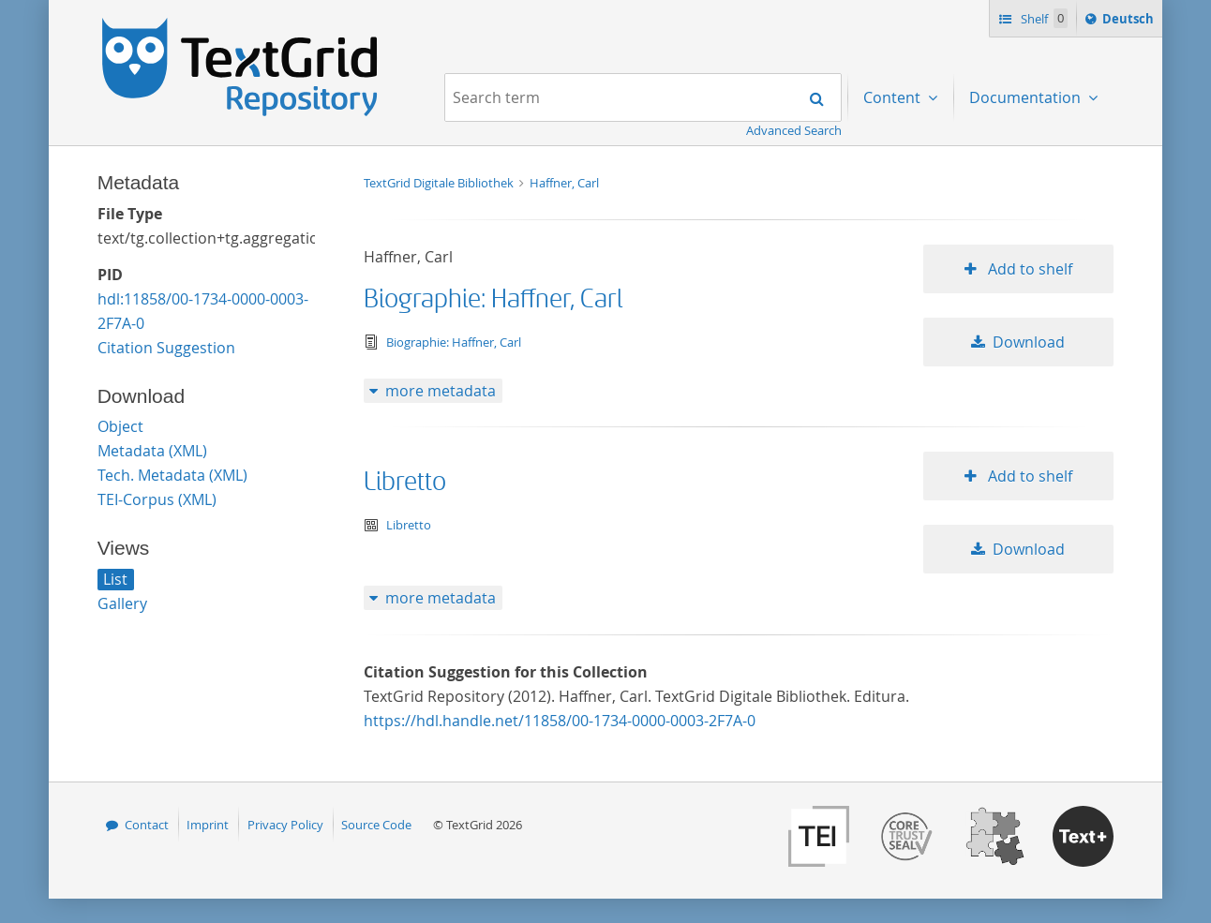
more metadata (440, 390)
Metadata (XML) (152, 450)
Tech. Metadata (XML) (172, 475)
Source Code (376, 824)
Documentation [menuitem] (1026, 97)
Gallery (122, 603)
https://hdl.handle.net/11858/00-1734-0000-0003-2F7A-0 (559, 720)
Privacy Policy (285, 824)
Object (120, 426)
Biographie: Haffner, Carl (493, 299)
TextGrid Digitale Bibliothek (440, 182)
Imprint (208, 824)
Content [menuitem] (893, 97)
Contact (147, 824)
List (115, 579)
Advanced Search (794, 130)
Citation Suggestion (166, 347)
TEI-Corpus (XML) (157, 499)
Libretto (405, 482)
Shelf (1043, 18)
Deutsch (1130, 21)
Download (1029, 342)
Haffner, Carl (564, 182)
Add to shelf (1028, 269)
